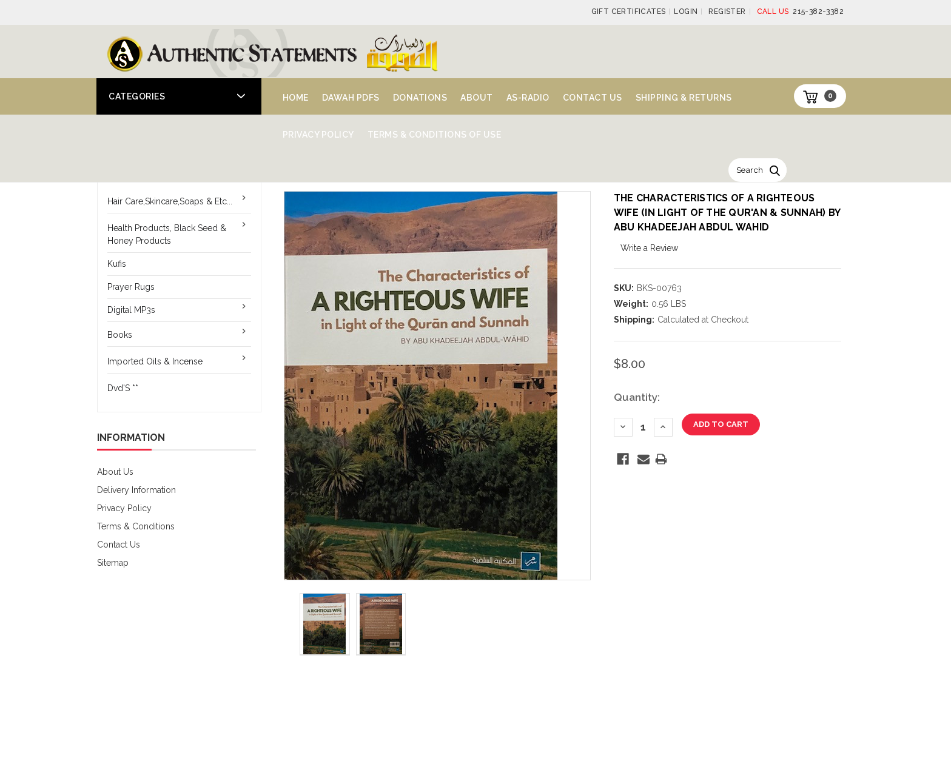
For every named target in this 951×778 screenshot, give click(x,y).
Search (749, 170)
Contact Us (592, 97)
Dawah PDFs (351, 97)
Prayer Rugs (131, 287)
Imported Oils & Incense (155, 361)
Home (296, 97)
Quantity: (637, 397)
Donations (420, 97)
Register (726, 11)
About (476, 97)
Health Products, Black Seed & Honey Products (166, 234)
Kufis (116, 264)
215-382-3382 (800, 11)
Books (119, 335)
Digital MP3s (131, 310)
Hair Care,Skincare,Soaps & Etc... (169, 201)
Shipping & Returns (684, 97)
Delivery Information (136, 490)
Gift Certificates (628, 11)
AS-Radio (527, 97)
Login (685, 11)
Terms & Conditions (136, 526)
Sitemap (113, 563)
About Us (115, 472)
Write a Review (649, 248)
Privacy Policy (318, 134)
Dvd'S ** (122, 388)
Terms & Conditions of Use (435, 134)
